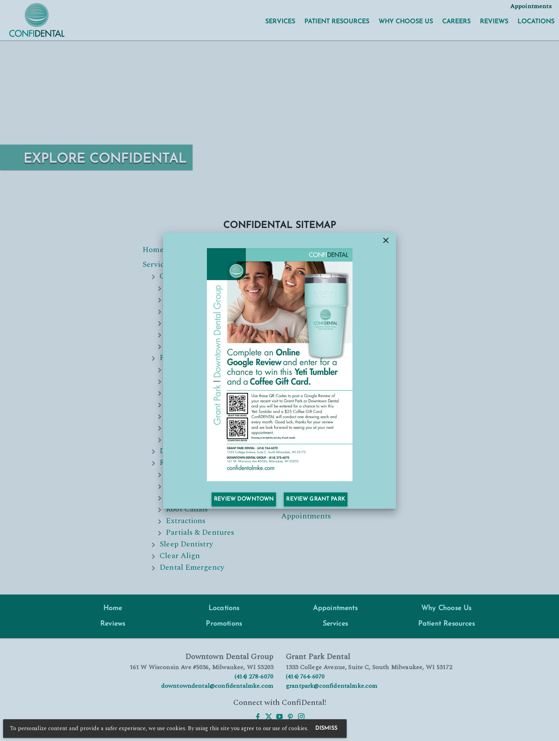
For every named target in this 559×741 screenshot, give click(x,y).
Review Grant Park (315, 499)
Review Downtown (244, 499)
